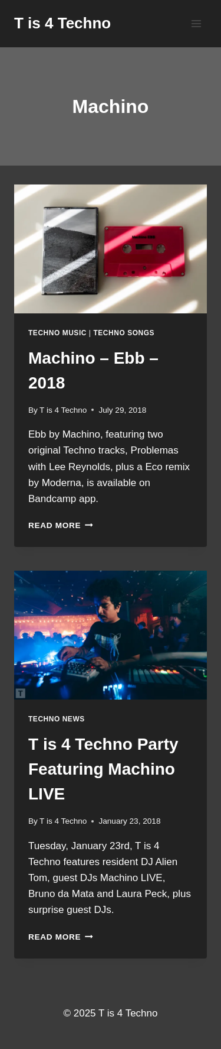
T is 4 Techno (63, 410)
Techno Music (57, 333)
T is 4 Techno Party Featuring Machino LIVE (103, 769)
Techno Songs (123, 333)
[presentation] (110, 248)
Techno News (56, 719)
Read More (60, 525)
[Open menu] (196, 23)
